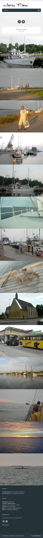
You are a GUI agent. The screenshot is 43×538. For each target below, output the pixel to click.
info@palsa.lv (22, 492)
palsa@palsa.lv (20, 493)
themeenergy (37, 535)
